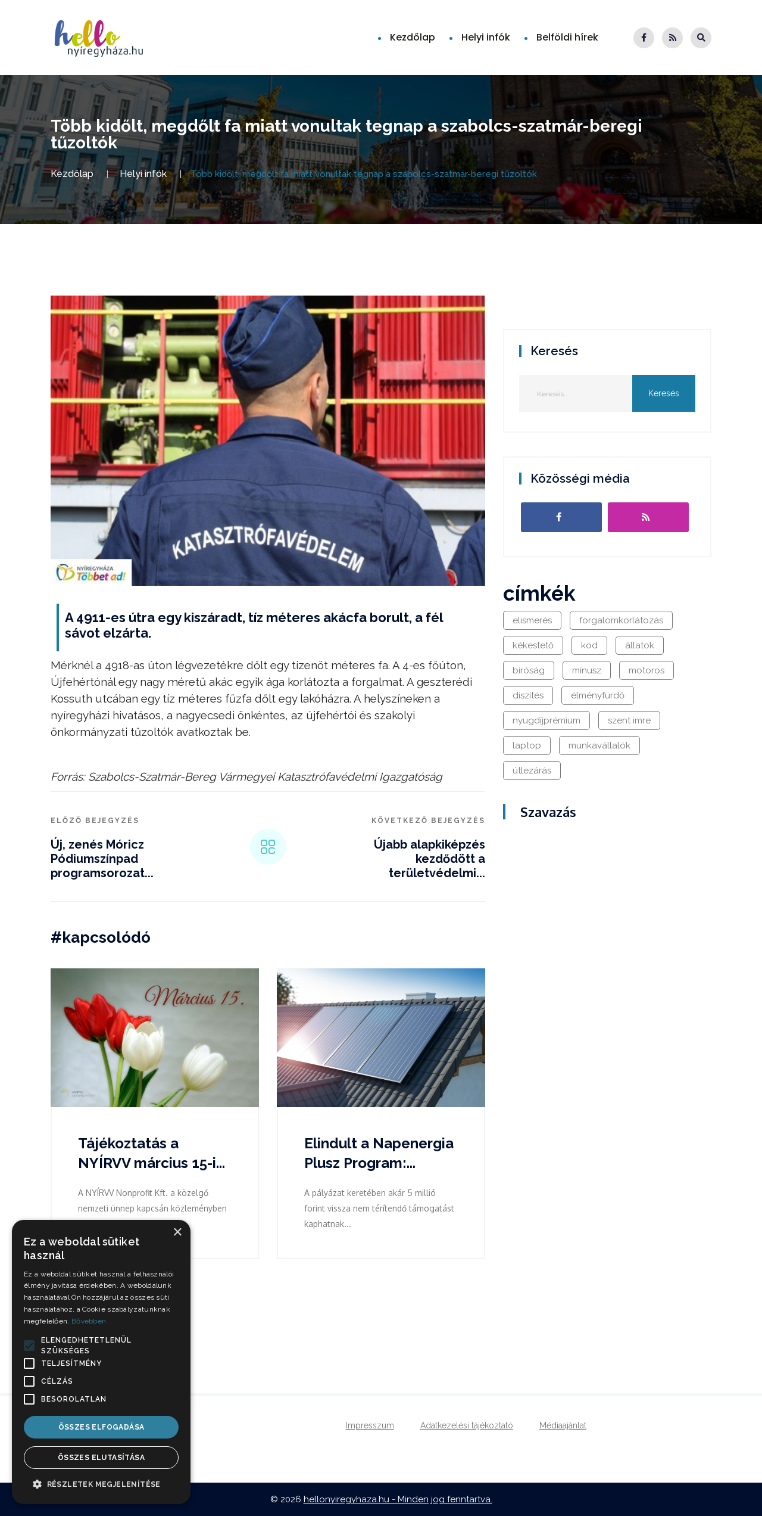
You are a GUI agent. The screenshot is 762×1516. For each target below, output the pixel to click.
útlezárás (532, 770)
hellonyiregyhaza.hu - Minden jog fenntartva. (398, 1499)
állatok (639, 645)
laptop (527, 745)
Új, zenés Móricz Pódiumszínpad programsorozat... (102, 858)
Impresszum (370, 1425)
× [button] (177, 1232)
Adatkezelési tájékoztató (466, 1425)
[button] (29, 1345)
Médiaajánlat (562, 1425)
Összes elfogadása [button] (101, 1427)
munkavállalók (599, 745)
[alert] (101, 1362)
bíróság (529, 670)
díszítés (528, 695)
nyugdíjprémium (546, 720)
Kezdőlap (412, 37)
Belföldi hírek (567, 37)
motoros (646, 670)
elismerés (532, 620)
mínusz (586, 670)
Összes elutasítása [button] (101, 1457)
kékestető (533, 645)
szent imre (629, 720)
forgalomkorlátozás (621, 620)
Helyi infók (485, 37)
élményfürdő (597, 695)
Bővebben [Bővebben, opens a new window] (88, 1321)
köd (589, 645)
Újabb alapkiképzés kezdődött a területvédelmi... (429, 858)
